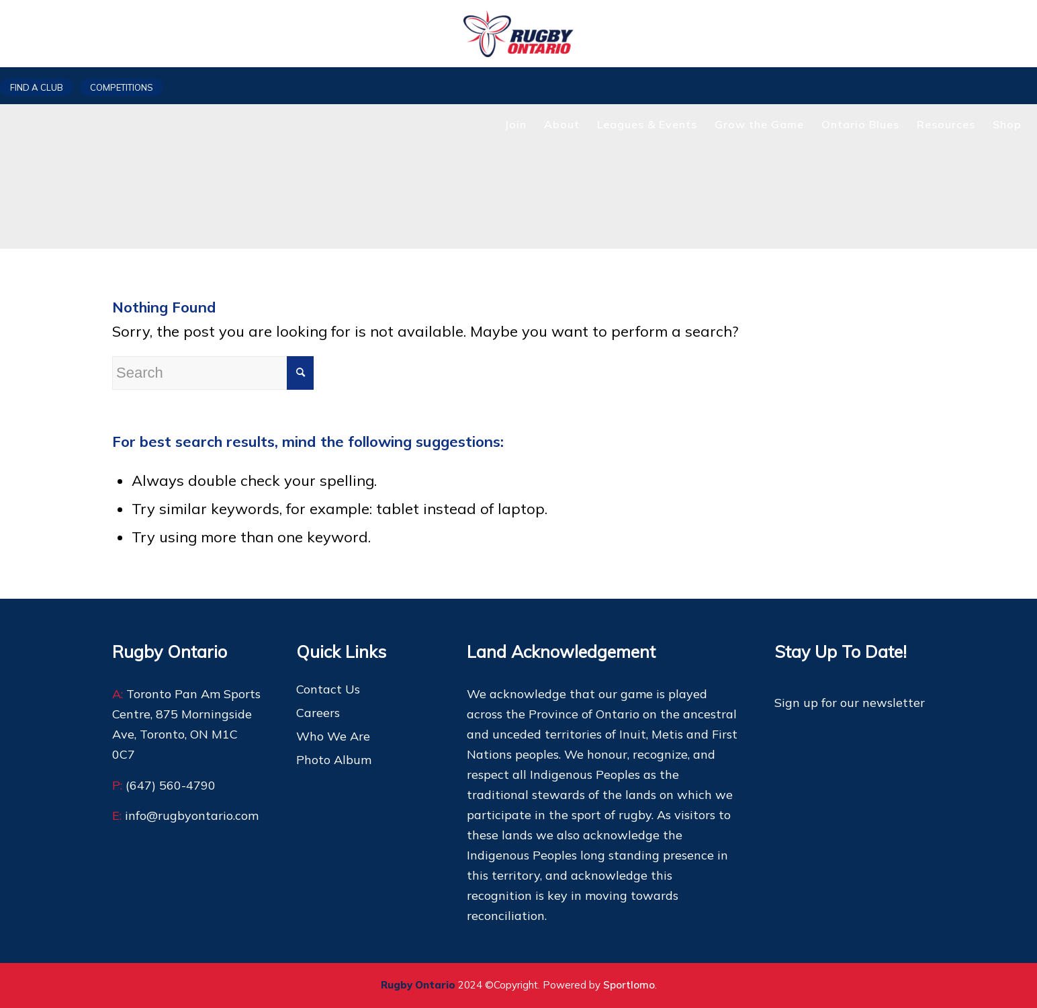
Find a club (36, 87)
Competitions (121, 87)
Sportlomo (629, 984)
